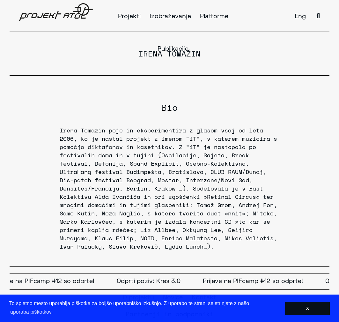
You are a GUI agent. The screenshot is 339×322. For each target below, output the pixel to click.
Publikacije (173, 49)
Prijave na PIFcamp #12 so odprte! (254, 281)
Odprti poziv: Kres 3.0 (150, 281)
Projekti (129, 16)
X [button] (307, 308)
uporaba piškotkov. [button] (31, 312)
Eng (300, 16)
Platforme (214, 16)
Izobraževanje (170, 16)
